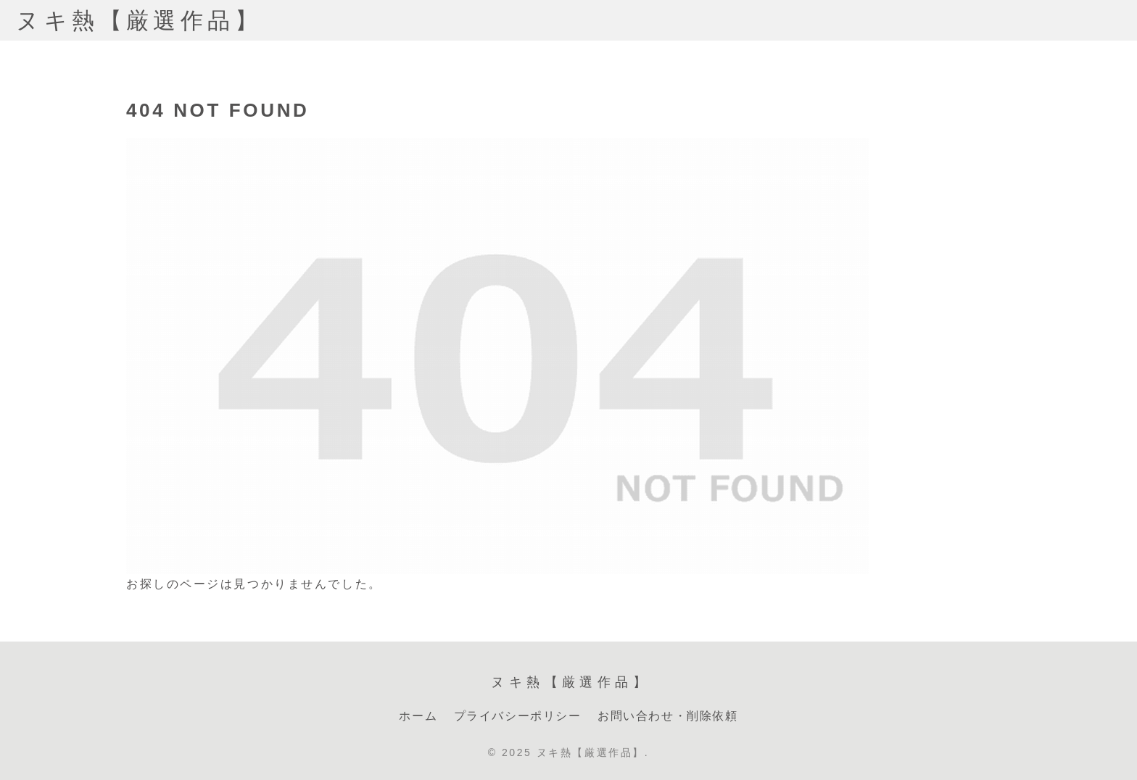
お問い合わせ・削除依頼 (668, 716)
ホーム (418, 716)
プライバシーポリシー (518, 716)
